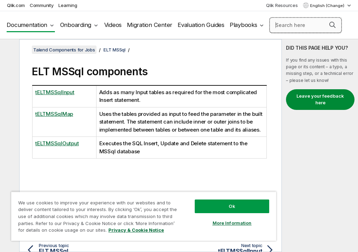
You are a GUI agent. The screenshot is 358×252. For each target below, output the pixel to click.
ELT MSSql (114, 49)
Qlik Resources (282, 5)
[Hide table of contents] (8, 50)
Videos (113, 24)
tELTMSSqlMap (54, 114)
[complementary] (320, 145)
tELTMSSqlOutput (57, 143)
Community (42, 5)
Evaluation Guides (201, 24)
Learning (67, 5)
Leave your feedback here (320, 99)
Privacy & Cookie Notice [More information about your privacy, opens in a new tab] (136, 230)
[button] (332, 24)
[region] (143, 216)
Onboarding (76, 24)
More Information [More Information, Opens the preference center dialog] (232, 223)
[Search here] (305, 25)
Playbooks (243, 24)
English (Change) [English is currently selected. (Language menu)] (327, 5)
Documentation (27, 24)
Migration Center (149, 24)
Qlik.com (16, 5)
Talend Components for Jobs (64, 49)
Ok (232, 206)
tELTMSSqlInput (54, 92)
